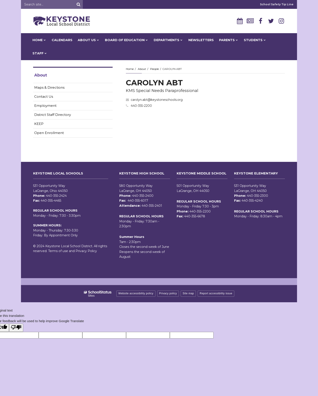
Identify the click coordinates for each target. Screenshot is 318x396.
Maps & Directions (49, 87)
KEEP (39, 124)
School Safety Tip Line (276, 4)
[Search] (78, 4)
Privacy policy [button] (168, 293)
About (142, 69)
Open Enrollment (49, 133)
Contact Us (43, 96)
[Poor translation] (16, 328)
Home (130, 69)
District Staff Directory (52, 115)
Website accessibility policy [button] (135, 293)
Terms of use (58, 251)
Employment (52, 106)
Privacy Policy (86, 251)
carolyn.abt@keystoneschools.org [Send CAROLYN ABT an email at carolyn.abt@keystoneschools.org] (157, 100)
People (154, 69)
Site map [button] (188, 293)
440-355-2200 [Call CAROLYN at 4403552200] (141, 106)
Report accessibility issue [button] (216, 293)
